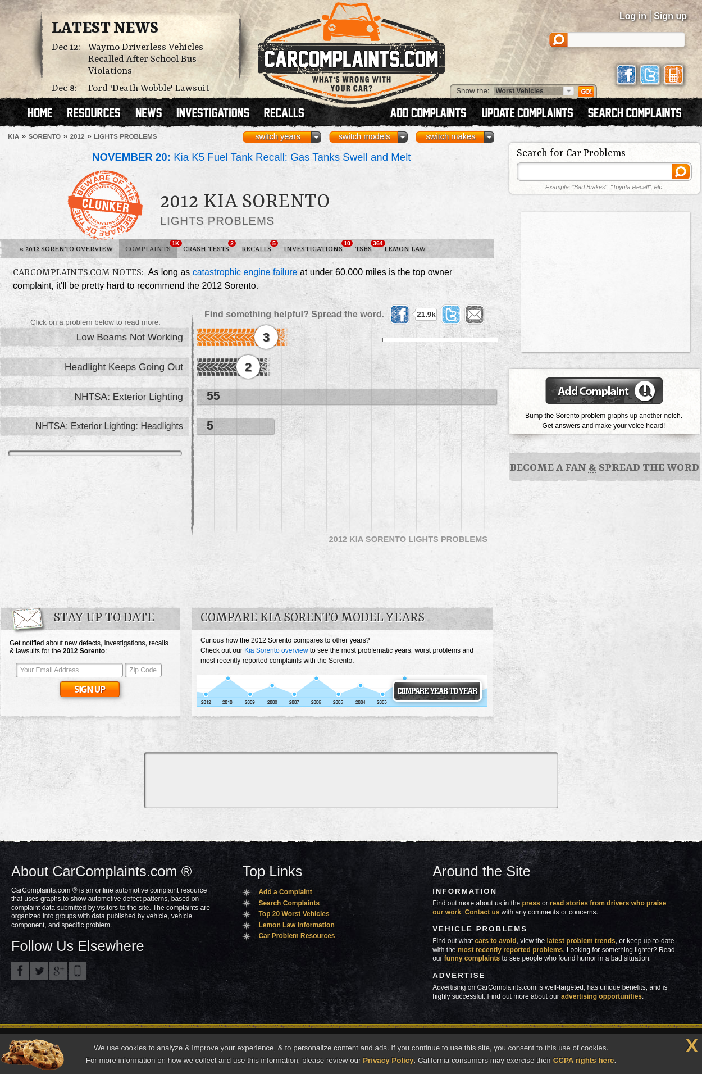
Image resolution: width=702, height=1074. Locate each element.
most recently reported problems (510, 950)
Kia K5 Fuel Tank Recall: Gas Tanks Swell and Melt (251, 157)
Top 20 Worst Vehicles (293, 914)
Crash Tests (209, 246)
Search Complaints (289, 903)
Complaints (151, 246)
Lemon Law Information (296, 925)
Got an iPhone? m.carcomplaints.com (77, 971)
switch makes (451, 136)
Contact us (482, 912)
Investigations (316, 246)
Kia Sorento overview (276, 650)
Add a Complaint (285, 892)
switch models (364, 136)
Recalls (259, 246)
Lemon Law (405, 249)
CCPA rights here (583, 1060)
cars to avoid (496, 941)
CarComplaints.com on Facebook (20, 971)
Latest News (105, 29)
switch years (277, 136)
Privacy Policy (388, 1060)
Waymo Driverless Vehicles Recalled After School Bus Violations (145, 59)
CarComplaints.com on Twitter (39, 971)
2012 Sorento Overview (66, 249)
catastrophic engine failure (245, 272)
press (531, 903)
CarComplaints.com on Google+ (58, 971)
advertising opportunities (601, 996)
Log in (632, 16)
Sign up (670, 16)
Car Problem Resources (296, 936)
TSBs (366, 246)
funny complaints (472, 958)
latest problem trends (581, 941)
